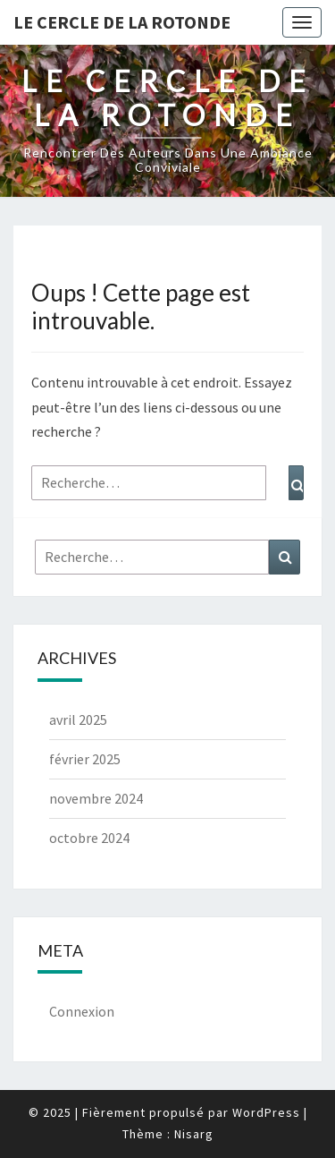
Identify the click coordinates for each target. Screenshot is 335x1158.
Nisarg (194, 1134)
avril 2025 (78, 719)
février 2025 (85, 759)
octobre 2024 (89, 838)
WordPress (266, 1112)
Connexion (81, 1011)
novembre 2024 (96, 798)
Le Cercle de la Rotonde (121, 22)
